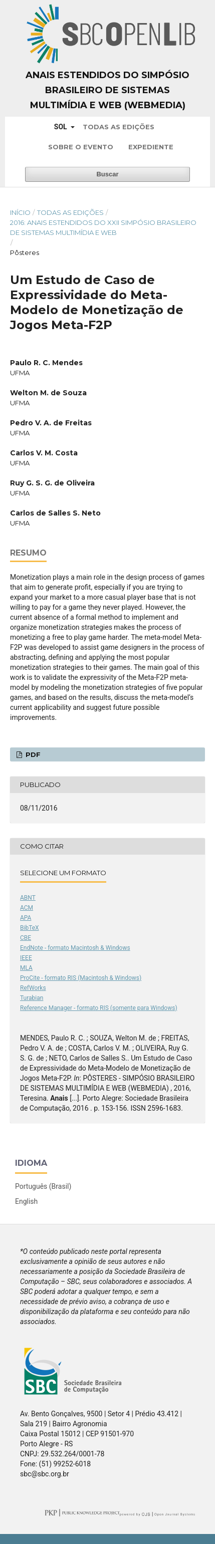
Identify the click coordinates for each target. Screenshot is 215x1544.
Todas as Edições (118, 127)
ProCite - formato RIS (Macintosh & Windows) (80, 977)
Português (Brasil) (43, 1186)
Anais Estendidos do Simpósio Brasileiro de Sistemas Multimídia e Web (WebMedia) (107, 90)
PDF (32, 754)
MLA (26, 967)
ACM (26, 907)
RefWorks (33, 987)
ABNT (28, 897)
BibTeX (29, 927)
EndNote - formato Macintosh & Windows (75, 947)
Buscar (107, 174)
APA (25, 917)
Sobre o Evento (80, 147)
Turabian (31, 997)
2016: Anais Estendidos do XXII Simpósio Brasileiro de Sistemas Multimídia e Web (103, 227)
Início (20, 212)
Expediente (150, 147)
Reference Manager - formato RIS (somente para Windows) (98, 1007)
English (26, 1201)
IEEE (26, 957)
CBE (25, 937)
